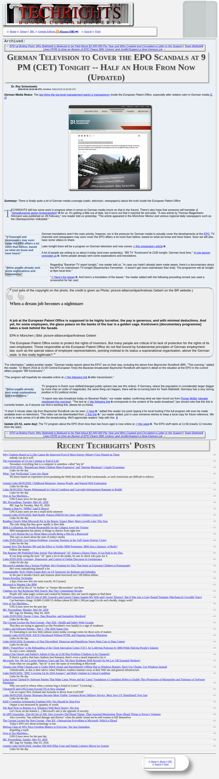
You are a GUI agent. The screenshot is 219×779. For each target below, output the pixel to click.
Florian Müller (189, 399)
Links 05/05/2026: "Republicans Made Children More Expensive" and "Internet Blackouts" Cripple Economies (64, 468)
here (91, 412)
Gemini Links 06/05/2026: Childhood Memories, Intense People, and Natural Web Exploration (55, 484)
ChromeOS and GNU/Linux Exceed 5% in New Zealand (34, 689)
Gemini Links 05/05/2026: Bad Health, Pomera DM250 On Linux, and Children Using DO (52, 515)
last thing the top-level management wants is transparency (74, 95)
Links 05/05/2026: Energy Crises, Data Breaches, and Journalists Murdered (44, 617)
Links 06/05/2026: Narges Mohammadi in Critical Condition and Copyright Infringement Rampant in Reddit (62, 490)
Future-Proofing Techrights (18, 579)
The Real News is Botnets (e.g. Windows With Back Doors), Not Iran (41, 708)
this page (143, 424)
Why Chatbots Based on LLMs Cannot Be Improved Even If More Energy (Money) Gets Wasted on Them (61, 455)
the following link (77, 378)
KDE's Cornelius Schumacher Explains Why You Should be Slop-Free (41, 702)
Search (88, 31)
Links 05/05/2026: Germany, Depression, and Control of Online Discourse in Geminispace (52, 560)
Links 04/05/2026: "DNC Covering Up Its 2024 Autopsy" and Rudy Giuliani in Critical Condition (56, 674)
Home (13, 31)
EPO (207, 234)
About (23, 31)
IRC (32, 31)
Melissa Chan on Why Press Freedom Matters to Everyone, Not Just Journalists (46, 727)
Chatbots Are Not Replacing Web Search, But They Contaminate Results (42, 591)
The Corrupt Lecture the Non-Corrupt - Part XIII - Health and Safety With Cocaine (48, 623)
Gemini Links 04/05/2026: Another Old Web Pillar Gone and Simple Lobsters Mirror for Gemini (56, 746)
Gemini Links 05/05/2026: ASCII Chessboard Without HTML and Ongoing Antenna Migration (55, 636)
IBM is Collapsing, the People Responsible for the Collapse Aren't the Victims (45, 528)
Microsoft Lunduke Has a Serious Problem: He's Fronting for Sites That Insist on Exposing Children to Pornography (67, 566)
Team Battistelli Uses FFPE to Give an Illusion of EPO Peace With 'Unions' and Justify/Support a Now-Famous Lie (123, 49)
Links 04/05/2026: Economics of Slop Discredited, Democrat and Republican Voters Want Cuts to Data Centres (64, 642)
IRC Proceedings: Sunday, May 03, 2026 (25, 740)
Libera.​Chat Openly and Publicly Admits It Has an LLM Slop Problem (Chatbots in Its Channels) (56, 655)
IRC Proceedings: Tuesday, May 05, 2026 (25, 503)
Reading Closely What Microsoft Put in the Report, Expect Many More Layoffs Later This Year (55, 522)
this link (92, 415)
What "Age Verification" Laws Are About (25, 474)
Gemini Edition (46, 31)
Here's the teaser (64, 278)
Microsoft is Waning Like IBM (20, 585)
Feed (97, 31)
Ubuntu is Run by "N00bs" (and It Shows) (26, 509)
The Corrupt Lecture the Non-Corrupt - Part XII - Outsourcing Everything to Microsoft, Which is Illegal (60, 721)
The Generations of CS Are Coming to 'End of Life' (31, 461)
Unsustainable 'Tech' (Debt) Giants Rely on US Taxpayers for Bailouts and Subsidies (49, 572)
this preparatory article (149, 247)
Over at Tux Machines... (16, 496)
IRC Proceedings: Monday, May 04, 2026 (25, 610)
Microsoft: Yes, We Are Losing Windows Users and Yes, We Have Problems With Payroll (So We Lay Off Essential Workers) (71, 661)
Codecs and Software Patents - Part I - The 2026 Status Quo (35, 629)
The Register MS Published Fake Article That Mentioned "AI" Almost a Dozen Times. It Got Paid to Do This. (63, 553)
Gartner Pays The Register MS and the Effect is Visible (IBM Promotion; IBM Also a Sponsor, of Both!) (60, 547)
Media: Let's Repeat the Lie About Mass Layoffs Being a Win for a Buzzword (45, 534)
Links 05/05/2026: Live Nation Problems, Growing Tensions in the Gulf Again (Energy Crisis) (54, 541)
